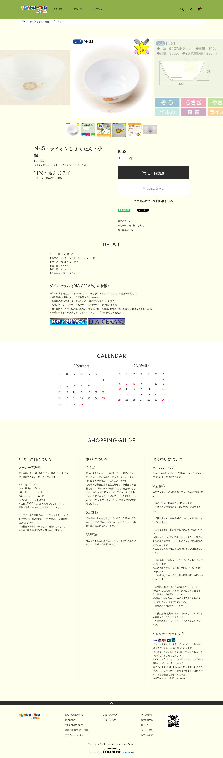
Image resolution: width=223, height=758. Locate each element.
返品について (124, 221)
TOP (22, 21)
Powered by (111, 750)
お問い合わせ (147, 735)
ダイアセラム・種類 (39, 21)
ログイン (145, 725)
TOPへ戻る (111, 703)
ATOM (112, 720)
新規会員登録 (147, 720)
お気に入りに (153, 188)
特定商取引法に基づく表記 (131, 225)
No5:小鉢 (59, 21)
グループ (78, 9)
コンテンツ (97, 9)
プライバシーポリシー (75, 735)
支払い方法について (74, 725)
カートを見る (147, 730)
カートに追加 (153, 173)
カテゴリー (58, 9)
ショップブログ (110, 715)
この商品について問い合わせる (153, 201)
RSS (105, 720)
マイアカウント (148, 715)
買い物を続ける (125, 230)
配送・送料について (74, 715)
